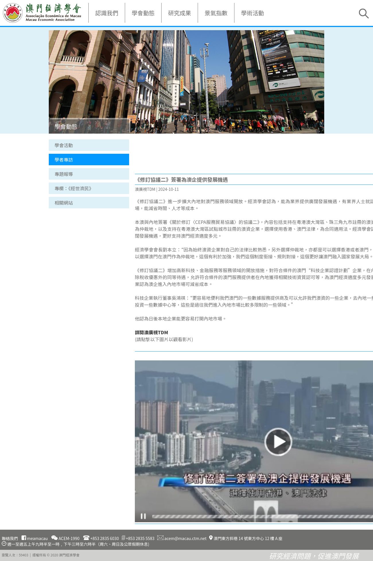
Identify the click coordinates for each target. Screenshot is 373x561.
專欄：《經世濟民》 (74, 188)
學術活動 (252, 13)
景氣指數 (216, 13)
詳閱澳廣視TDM (151, 332)
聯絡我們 (10, 538)
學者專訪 (64, 159)
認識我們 (106, 13)
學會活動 (64, 145)
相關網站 (64, 202)
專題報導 (64, 173)
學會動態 (143, 13)
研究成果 (179, 13)
